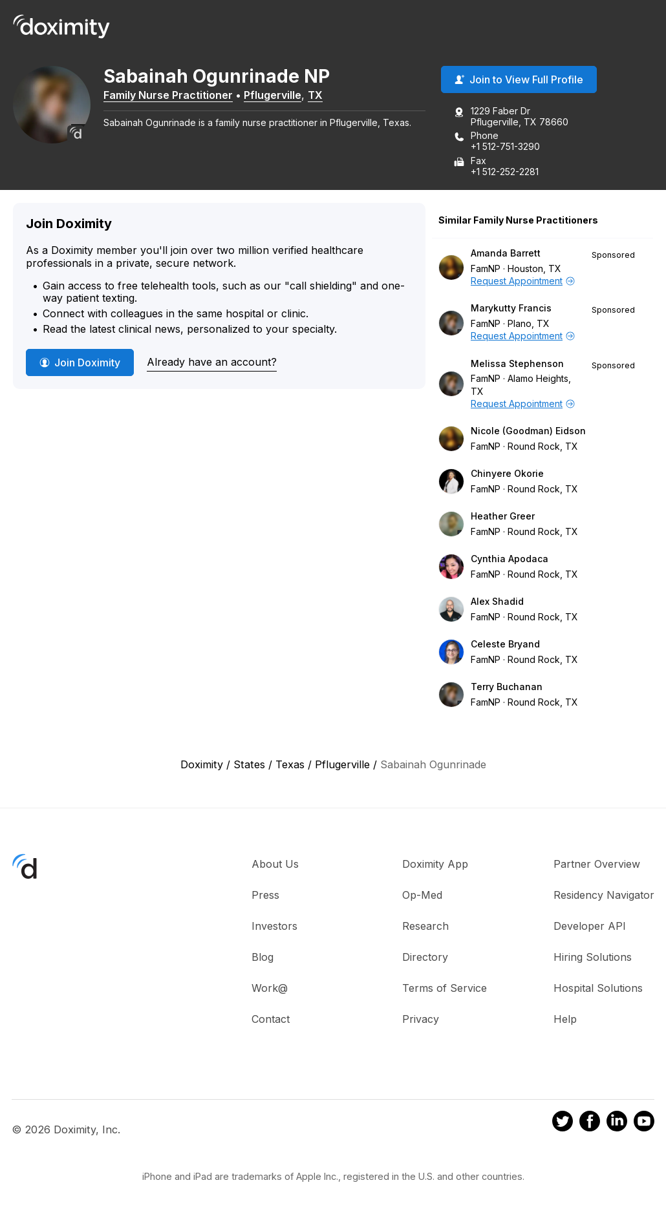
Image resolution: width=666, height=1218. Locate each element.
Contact (271, 1019)
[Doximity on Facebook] (589, 1123)
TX (315, 95)
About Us (275, 863)
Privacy (420, 1019)
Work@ (270, 988)
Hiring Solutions (592, 956)
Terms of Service (444, 988)
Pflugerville (272, 95)
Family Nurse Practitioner (168, 95)
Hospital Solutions (598, 988)
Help (565, 1019)
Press (265, 894)
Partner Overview (596, 863)
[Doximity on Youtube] (644, 1123)
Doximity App (435, 863)
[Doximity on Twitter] (562, 1123)
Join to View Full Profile (519, 79)
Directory (425, 956)
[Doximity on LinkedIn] (617, 1123)
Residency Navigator (603, 894)
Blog (263, 956)
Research (425, 925)
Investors (274, 925)
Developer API (589, 925)
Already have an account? (212, 361)
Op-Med (422, 894)
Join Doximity (79, 362)
